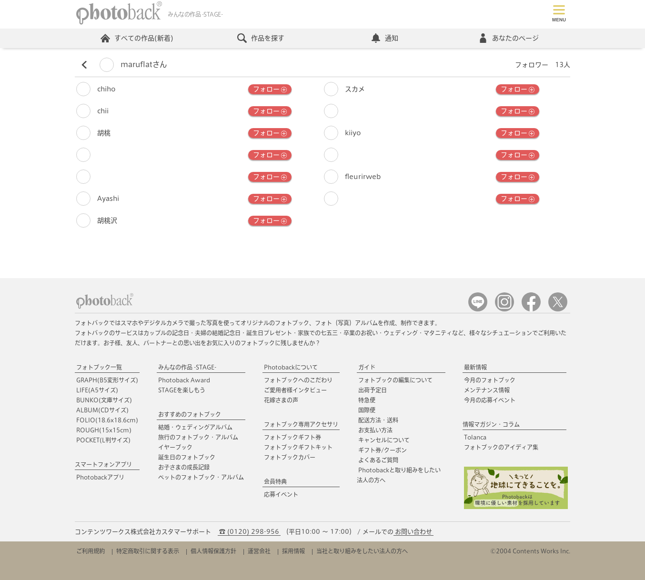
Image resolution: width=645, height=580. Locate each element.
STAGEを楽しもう (181, 390)
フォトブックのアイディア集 (501, 447)
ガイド (366, 367)
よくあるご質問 (378, 460)
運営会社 (259, 551)
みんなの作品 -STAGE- (187, 367)
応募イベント (281, 494)
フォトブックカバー (289, 457)
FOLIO (107, 420)
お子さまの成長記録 (184, 467)
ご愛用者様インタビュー (295, 390)
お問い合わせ (413, 532)
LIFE (97, 390)
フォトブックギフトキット (298, 447)
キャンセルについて (384, 440)
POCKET (103, 440)
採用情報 (293, 551)
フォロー (270, 89)
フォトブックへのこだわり (298, 380)
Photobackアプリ (100, 477)
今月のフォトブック (489, 380)
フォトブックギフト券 (292, 437)
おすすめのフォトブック (189, 414)
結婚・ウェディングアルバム (195, 427)
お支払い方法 (375, 430)
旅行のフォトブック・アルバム (198, 437)
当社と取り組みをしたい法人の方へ (362, 551)
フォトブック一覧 (99, 367)
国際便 (366, 410)
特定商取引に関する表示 (147, 551)
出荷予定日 (372, 390)
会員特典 (275, 481)
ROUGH (103, 430)
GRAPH (107, 380)
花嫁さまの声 (281, 400)
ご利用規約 (90, 551)
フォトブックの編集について (395, 380)
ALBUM (102, 410)
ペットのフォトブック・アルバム (201, 477)
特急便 (366, 400)
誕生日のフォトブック (186, 457)
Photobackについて (291, 367)
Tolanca (475, 437)
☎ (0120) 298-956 (249, 532)
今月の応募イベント (489, 400)
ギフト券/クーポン (382, 450)
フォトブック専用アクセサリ (301, 424)
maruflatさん (133, 64)
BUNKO (104, 400)
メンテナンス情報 (487, 390)
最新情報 (475, 367)
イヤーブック (175, 447)
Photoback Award (184, 380)
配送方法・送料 (378, 420)
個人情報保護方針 (213, 551)
